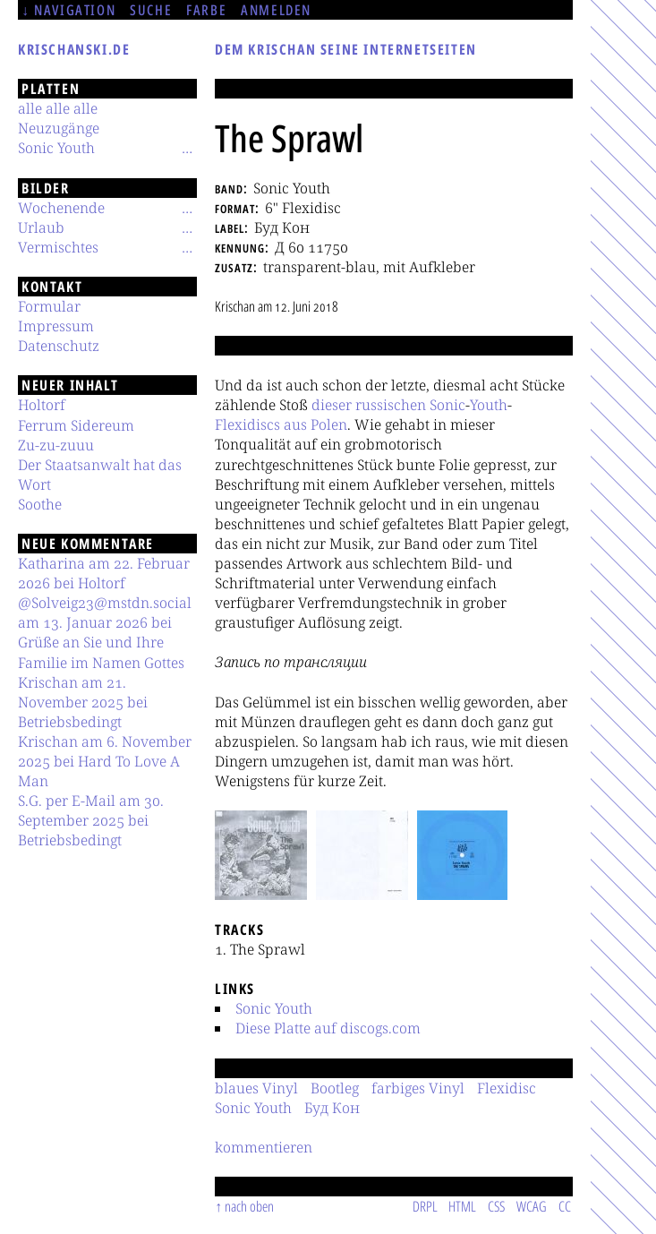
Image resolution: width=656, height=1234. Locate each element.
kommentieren (263, 1147)
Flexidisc (506, 1088)
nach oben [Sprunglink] (249, 1206)
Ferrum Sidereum (76, 425)
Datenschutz (58, 346)
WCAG (531, 1206)
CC (564, 1206)
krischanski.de (74, 49)
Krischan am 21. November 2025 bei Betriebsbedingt (83, 702)
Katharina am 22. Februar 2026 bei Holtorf (104, 573)
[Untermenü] (187, 148)
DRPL (425, 1206)
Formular (49, 306)
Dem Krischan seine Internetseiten (346, 49)
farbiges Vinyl (417, 1088)
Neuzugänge (58, 128)
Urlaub (41, 227)
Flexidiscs (247, 424)
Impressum (56, 326)
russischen (390, 405)
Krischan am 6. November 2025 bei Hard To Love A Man (105, 761)
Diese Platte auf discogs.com (328, 1028)
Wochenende (61, 208)
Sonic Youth (273, 1008)
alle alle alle (58, 108)
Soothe (40, 504)
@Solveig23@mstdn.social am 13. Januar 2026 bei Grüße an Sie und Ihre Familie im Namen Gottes (105, 632)
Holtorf (41, 405)
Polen (329, 424)
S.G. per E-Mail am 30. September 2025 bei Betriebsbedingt (91, 820)
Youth (488, 405)
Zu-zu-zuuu (56, 445)
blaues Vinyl (256, 1088)
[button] (261, 855)
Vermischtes (58, 247)
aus (295, 424)
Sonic (447, 405)
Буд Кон (332, 1108)
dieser (331, 405)
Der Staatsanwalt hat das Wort (100, 474)
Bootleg (335, 1088)
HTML (462, 1206)
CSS (496, 1206)
